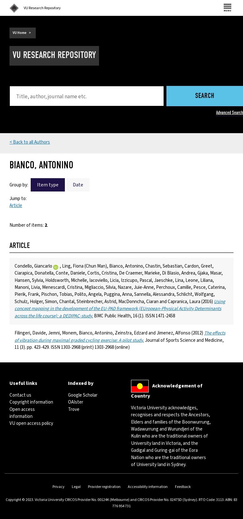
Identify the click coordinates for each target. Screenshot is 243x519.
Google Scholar (82, 395)
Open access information (22, 413)
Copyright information (31, 402)
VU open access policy (31, 423)
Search (205, 96)
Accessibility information (148, 487)
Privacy (59, 487)
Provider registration (104, 487)
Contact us (20, 395)
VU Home (20, 32)
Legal (76, 487)
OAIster (75, 402)
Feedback (183, 487)
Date (78, 184)
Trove (73, 409)
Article (15, 205)
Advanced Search (229, 112)
